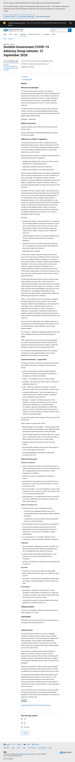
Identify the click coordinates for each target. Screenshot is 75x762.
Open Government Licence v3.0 (28, 754)
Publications (23, 34)
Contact (18, 747)
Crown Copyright (32, 747)
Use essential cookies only (25, 16)
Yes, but (26, 727)
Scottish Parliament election (16, 23)
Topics (10, 34)
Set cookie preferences (43, 16)
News (16, 34)
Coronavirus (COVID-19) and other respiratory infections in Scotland (11, 68)
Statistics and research (35, 34)
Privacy (50, 747)
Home (5, 38)
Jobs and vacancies (42, 747)
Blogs (53, 34)
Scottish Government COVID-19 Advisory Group (35, 705)
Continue (24, 733)
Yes (25, 719)
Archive (13, 747)
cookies (10, 3)
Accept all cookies (10, 16)
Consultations (46, 34)
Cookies (24, 747)
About (5, 34)
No (25, 723)
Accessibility (6, 747)
